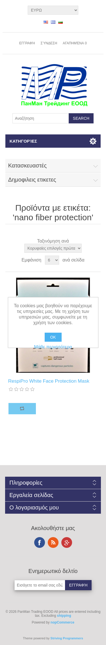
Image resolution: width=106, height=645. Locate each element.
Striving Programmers (66, 638)
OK (53, 337)
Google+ (66, 542)
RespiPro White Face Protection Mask (48, 381)
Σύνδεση (49, 43)
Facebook (39, 542)
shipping (64, 616)
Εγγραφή (27, 43)
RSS (53, 542)
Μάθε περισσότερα (53, 347)
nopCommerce (62, 622)
